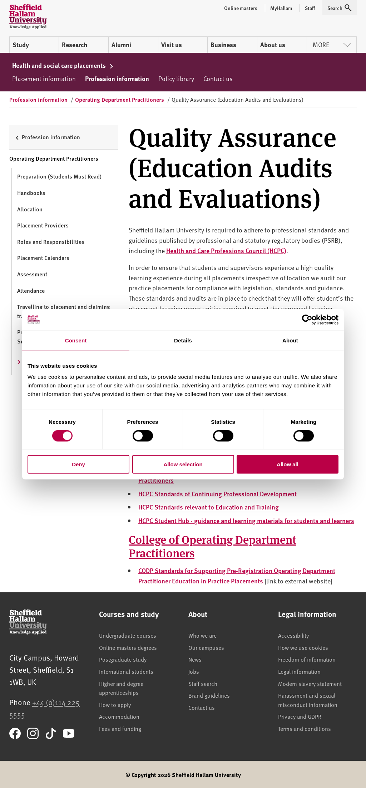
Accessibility (293, 635)
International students (126, 671)
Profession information (117, 78)
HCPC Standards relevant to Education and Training (208, 506)
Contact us (218, 78)
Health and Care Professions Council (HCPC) (226, 250)
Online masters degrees (128, 647)
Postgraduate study (123, 659)
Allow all (287, 464)
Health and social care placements (63, 65)
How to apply (115, 704)
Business (223, 44)
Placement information (44, 78)
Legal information (299, 671)
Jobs (193, 671)
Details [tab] (183, 340)
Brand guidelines (209, 695)
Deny (78, 464)
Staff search (202, 683)
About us (272, 44)
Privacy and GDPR (299, 716)
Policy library (176, 78)
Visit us (171, 44)
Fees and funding (120, 728)
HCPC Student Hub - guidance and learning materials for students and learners (246, 520)
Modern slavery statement (310, 683)
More (332, 44)
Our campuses (206, 647)
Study (21, 44)
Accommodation (119, 716)
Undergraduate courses (127, 635)
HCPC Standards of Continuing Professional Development (217, 493)
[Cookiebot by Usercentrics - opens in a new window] (307, 319)
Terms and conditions (304, 728)
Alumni (121, 44)
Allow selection (182, 464)
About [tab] (290, 340)
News (195, 659)
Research (74, 44)
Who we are (202, 635)
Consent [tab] (76, 340)
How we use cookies (303, 647)
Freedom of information (307, 659)
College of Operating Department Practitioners (212, 546)
